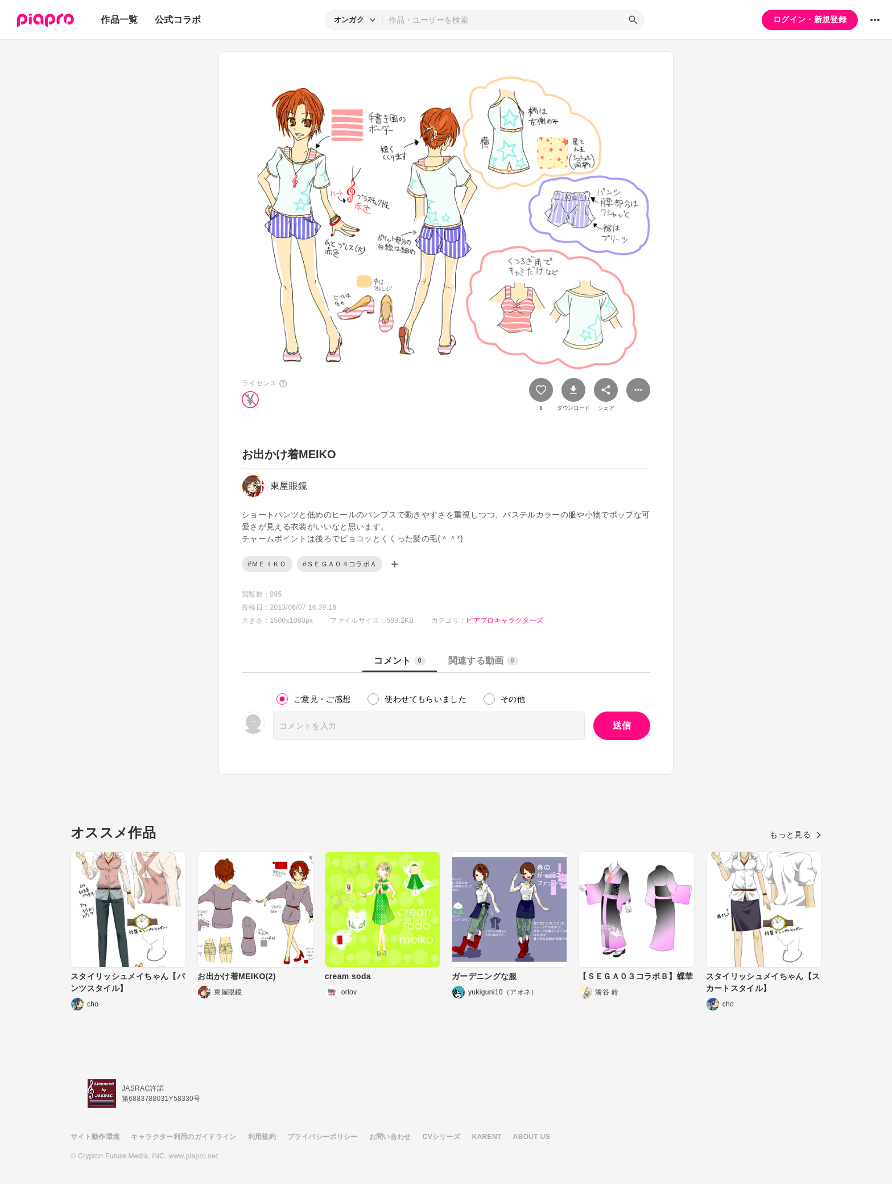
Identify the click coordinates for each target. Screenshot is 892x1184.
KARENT (487, 1137)
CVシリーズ (442, 1137)
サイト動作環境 (95, 1137)
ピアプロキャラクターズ (504, 620)
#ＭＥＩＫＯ (267, 564)
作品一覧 (119, 19)
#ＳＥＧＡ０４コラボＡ (340, 564)
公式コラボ (178, 19)
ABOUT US (531, 1137)
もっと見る (795, 834)
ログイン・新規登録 (809, 19)
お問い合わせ (390, 1137)
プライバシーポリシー (322, 1137)
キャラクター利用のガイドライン (183, 1137)
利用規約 (262, 1137)
